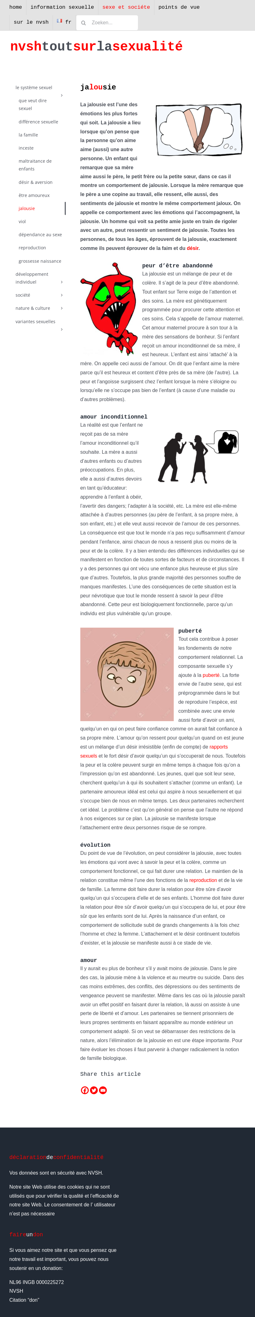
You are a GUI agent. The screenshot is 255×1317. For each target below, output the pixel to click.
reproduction (203, 880)
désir (192, 248)
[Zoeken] (84, 23)
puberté (211, 675)
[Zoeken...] (107, 23)
